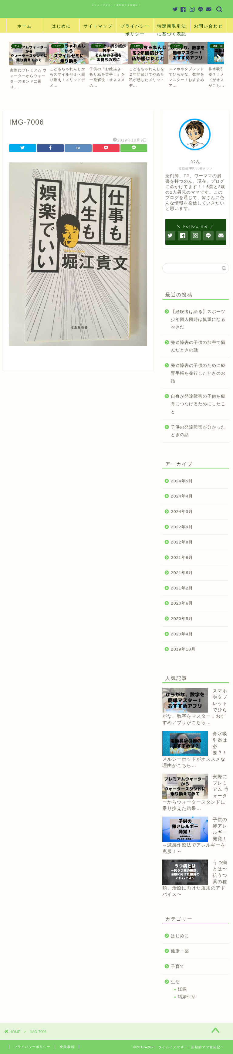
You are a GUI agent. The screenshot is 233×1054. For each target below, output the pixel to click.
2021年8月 (182, 557)
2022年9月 (182, 527)
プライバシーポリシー (135, 28)
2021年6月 (182, 572)
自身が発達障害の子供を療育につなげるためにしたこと (198, 404)
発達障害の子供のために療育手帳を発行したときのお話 (198, 373)
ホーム (24, 26)
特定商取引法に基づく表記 (171, 28)
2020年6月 (182, 603)
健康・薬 (180, 951)
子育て (177, 966)
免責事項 (67, 1047)
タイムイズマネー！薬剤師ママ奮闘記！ (116, 5)
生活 (175, 982)
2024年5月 (182, 481)
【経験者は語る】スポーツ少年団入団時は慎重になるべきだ (198, 319)
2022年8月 (182, 542)
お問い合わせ (208, 26)
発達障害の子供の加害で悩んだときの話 (198, 346)
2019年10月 (183, 649)
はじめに (61, 26)
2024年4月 (182, 496)
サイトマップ (98, 26)
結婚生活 (187, 996)
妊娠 (182, 989)
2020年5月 (182, 618)
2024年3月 (182, 511)
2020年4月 (182, 634)
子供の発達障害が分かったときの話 (198, 431)
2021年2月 (182, 588)
